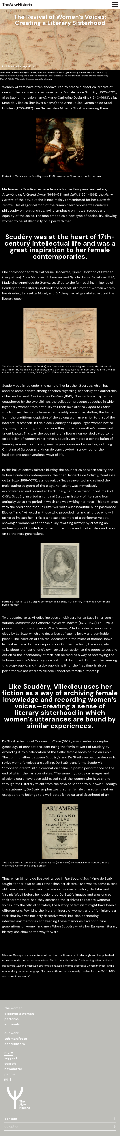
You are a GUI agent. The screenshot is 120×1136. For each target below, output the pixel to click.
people (9, 1074)
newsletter (13, 1069)
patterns (11, 1019)
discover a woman (19, 1014)
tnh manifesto (15, 1038)
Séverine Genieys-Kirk (20, 66)
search (10, 1063)
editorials (12, 1024)
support (10, 1058)
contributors (14, 1044)
